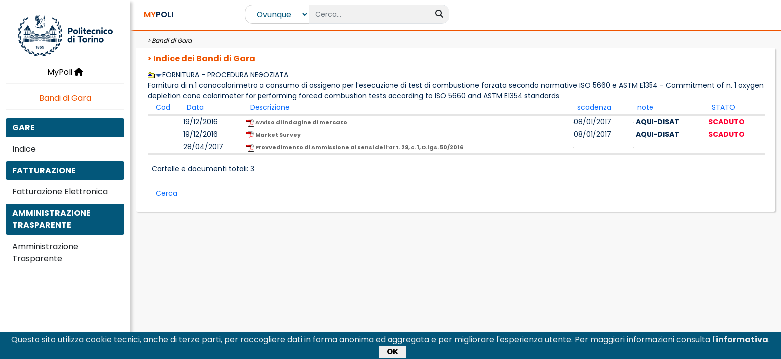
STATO (723, 107)
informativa (742, 341)
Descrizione (270, 107)
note (645, 107)
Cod (163, 107)
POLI (158, 14)
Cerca (166, 193)
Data (195, 107)
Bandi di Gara (65, 98)
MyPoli (65, 72)
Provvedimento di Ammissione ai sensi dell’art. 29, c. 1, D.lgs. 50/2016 (354, 147)
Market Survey (273, 135)
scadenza (594, 107)
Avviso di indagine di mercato (296, 122)
